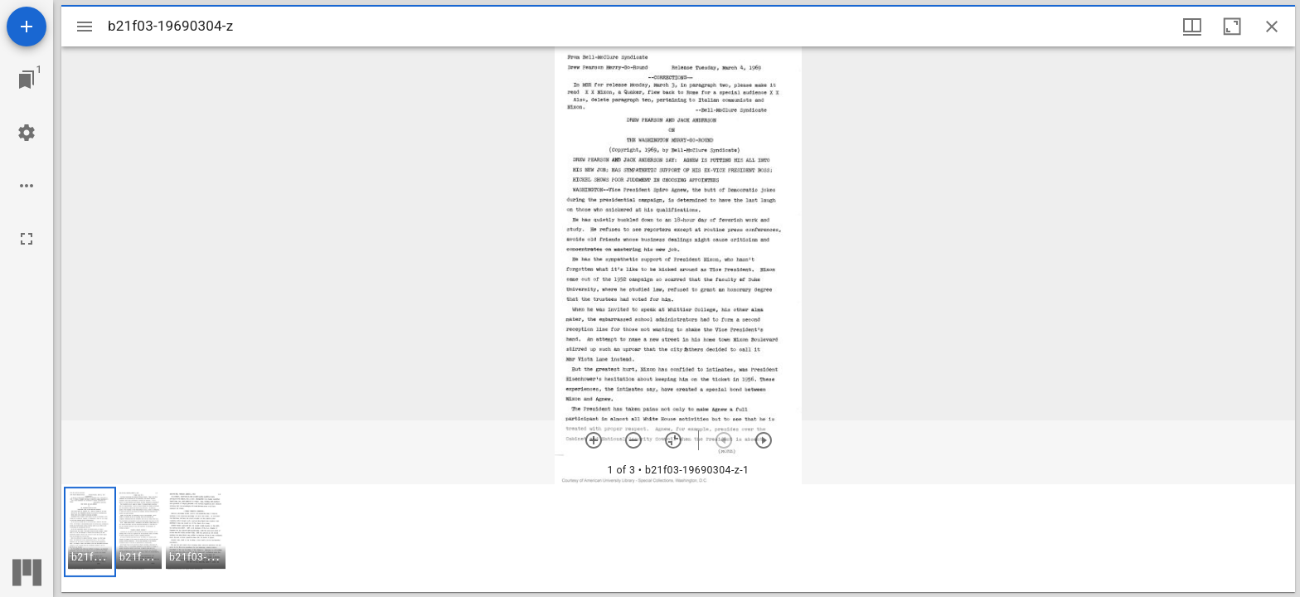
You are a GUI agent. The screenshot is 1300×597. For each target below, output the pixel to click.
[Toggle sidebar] (84, 26)
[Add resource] (26, 26)
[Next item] (763, 440)
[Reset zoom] (673, 440)
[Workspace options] (26, 186)
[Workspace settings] (26, 133)
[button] (90, 532)
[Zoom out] (633, 440)
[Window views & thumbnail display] (1192, 26)
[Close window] (1272, 26)
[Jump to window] (26, 80)
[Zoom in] (594, 440)
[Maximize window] (1232, 26)
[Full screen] (26, 239)
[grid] (678, 538)
